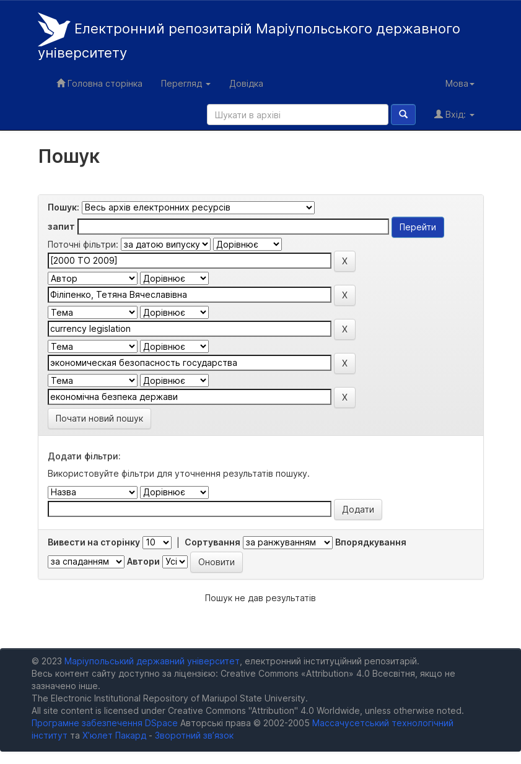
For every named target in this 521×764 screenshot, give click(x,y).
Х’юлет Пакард (114, 735)
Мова (460, 83)
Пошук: (63, 207)
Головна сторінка (99, 83)
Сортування (212, 542)
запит (61, 226)
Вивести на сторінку (94, 542)
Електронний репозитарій (249, 36)
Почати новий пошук (99, 418)
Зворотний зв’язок (194, 735)
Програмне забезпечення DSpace (105, 723)
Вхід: (454, 114)
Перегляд (186, 83)
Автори (143, 561)
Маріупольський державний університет (152, 661)
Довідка (246, 83)
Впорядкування (370, 542)
